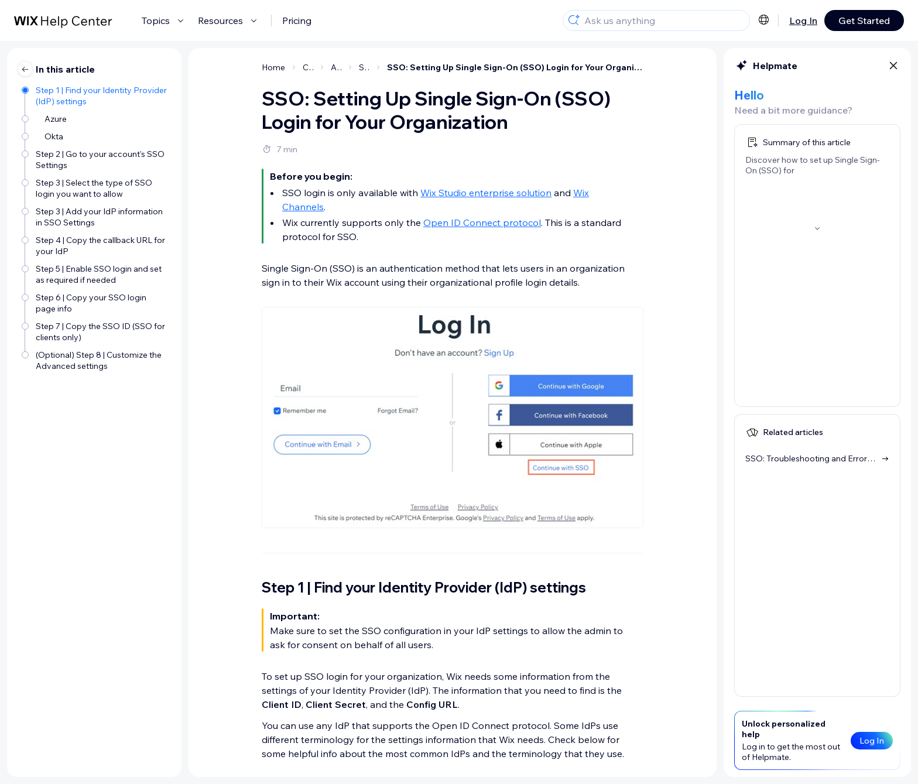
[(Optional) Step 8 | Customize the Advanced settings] (95, 359)
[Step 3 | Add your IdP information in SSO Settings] (95, 216)
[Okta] (95, 135)
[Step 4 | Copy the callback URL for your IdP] (95, 244)
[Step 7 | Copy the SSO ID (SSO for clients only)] (95, 331)
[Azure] (95, 118)
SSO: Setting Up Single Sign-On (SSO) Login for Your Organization (515, 67)
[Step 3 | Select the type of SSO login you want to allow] (95, 187)
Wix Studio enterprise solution (486, 192)
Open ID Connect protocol (482, 222)
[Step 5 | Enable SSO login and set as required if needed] (95, 273)
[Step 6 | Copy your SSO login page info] (95, 302)
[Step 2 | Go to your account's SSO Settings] (95, 158)
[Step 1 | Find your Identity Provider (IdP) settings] (95, 95)
